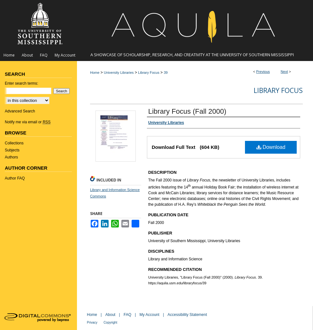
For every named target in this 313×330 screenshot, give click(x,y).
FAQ (127, 314)
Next (284, 71)
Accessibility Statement (187, 314)
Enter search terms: (21, 83)
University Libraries (119, 72)
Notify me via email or (27, 122)
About (110, 314)
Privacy (92, 322)
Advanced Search (20, 111)
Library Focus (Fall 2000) (187, 111)
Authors (11, 157)
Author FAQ (15, 178)
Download (271, 147)
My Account (149, 314)
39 (166, 72)
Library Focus (148, 72)
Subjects (12, 150)
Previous (263, 71)
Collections (14, 143)
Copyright (110, 322)
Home (94, 72)
